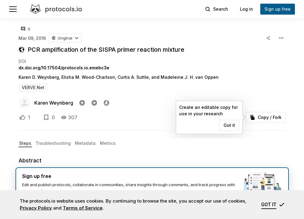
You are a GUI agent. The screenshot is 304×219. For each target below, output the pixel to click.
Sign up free (278, 9)
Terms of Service (83, 208)
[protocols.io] (56, 9)
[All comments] (26, 28)
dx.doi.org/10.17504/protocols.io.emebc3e (64, 67)
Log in (246, 9)
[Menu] (13, 9)
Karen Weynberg (53, 103)
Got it (229, 125)
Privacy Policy (36, 208)
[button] (65, 38)
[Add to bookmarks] (46, 117)
